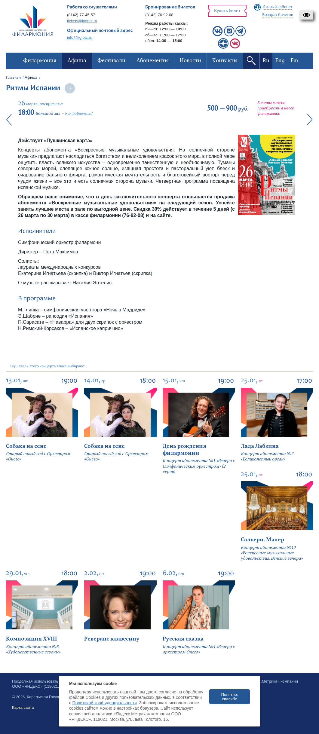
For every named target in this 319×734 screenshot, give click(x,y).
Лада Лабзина (260, 446)
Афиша (31, 78)
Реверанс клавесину (112, 638)
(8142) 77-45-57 (81, 15)
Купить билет (227, 11)
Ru (266, 60)
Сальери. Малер (262, 539)
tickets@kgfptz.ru (82, 21)
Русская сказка (183, 638)
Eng (280, 60)
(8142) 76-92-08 (159, 15)
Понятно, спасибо (229, 696)
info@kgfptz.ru (79, 37)
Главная (13, 78)
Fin (294, 60)
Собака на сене (26, 446)
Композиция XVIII (31, 638)
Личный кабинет (277, 7)
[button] (306, 15)
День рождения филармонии (184, 450)
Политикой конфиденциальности (104, 702)
